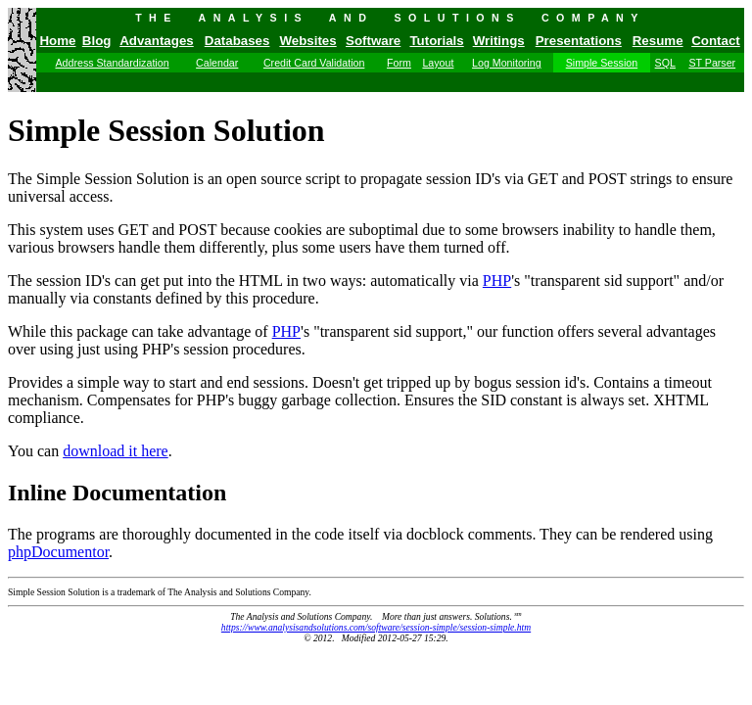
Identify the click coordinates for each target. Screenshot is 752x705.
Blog (97, 40)
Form (399, 63)
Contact (715, 40)
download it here (115, 451)
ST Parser (711, 63)
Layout (437, 63)
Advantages (156, 40)
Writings (499, 40)
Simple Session (601, 63)
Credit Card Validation (313, 63)
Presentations (579, 40)
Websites (307, 40)
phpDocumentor (58, 551)
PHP (497, 280)
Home (57, 40)
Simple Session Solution (166, 130)
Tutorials (436, 40)
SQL (665, 63)
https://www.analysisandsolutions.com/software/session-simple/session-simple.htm (376, 627)
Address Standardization (111, 63)
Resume (658, 40)
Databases (237, 40)
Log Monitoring (506, 63)
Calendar (217, 63)
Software (373, 40)
